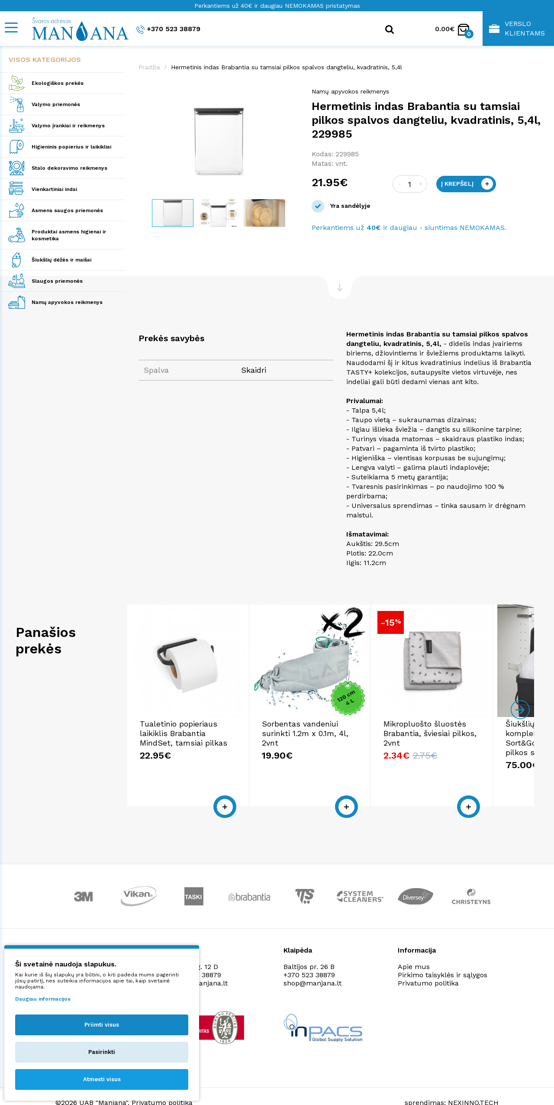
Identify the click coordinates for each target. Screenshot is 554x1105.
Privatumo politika (428, 964)
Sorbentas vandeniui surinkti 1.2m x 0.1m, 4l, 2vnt (330, 728)
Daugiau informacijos (43, 999)
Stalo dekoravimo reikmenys (69, 168)
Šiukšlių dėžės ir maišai (61, 259)
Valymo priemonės (56, 104)
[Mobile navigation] (11, 27)
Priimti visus (101, 1024)
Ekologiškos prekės (58, 83)
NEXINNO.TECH (473, 1083)
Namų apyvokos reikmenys (67, 302)
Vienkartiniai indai (54, 189)
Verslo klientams (517, 28)
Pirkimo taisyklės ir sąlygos (442, 956)
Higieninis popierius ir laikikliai (71, 146)
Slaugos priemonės (57, 281)
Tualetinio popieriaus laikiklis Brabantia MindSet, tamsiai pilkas (195, 733)
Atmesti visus (102, 1079)
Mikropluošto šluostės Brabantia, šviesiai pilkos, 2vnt (458, 733)
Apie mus (414, 947)
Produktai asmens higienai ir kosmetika (69, 235)
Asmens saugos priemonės (67, 210)
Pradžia (149, 67)
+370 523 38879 (168, 29)
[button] (291, 96)
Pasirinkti (101, 1052)
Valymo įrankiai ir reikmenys (68, 125)
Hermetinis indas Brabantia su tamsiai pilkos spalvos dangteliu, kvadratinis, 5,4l (286, 67)
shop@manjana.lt (312, 964)
